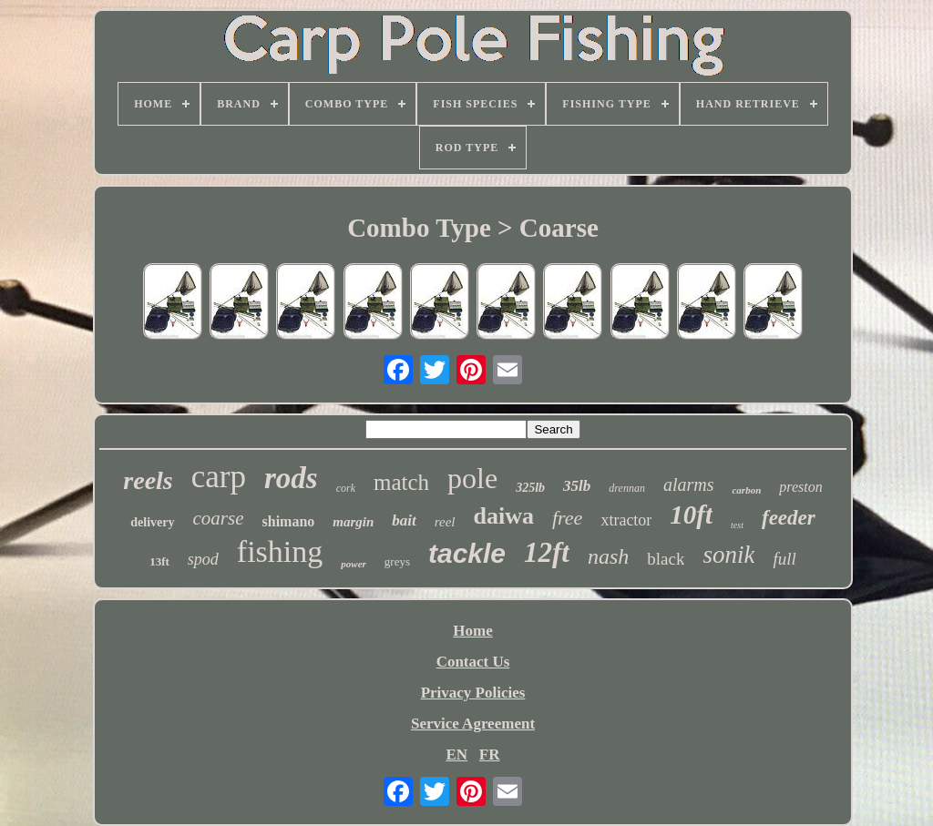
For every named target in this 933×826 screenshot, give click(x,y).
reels (147, 480)
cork (345, 488)
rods (291, 478)
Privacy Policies (473, 692)
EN (456, 754)
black (665, 558)
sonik (728, 554)
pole (472, 478)
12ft (546, 552)
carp (218, 477)
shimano (288, 521)
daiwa (504, 516)
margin (353, 522)
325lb (530, 488)
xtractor (625, 520)
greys (397, 561)
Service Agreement (473, 723)
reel (445, 522)
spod (203, 559)
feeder (788, 517)
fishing (280, 551)
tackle (467, 553)
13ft (159, 561)
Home (472, 630)
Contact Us (473, 661)
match (401, 482)
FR (489, 754)
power (353, 563)
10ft (691, 514)
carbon (746, 489)
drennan (627, 488)
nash (608, 556)
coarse (218, 518)
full (784, 558)
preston (800, 487)
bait (403, 520)
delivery (152, 522)
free (567, 517)
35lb (576, 486)
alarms (688, 484)
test (737, 525)
